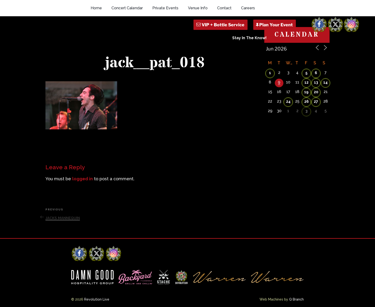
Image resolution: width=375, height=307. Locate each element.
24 (288, 101)
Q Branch (296, 299)
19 (306, 92)
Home (96, 8)
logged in (82, 178)
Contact (224, 8)
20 (316, 92)
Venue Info (198, 8)
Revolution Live (96, 299)
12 (306, 82)
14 (325, 82)
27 (316, 101)
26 (306, 101)
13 (316, 82)
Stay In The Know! (249, 38)
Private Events (165, 8)
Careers (248, 8)
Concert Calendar (127, 8)
